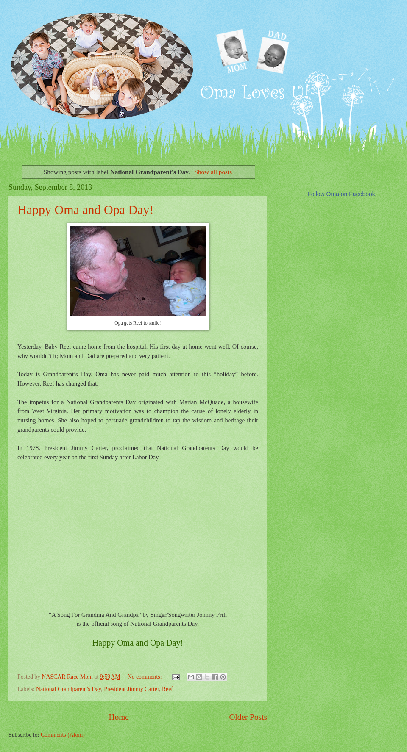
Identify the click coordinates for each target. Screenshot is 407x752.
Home (119, 717)
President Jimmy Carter (131, 689)
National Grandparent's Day (68, 689)
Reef (167, 689)
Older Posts (248, 717)
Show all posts (213, 171)
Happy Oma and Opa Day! (85, 209)
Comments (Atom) (63, 735)
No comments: (145, 677)
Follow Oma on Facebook (341, 194)
